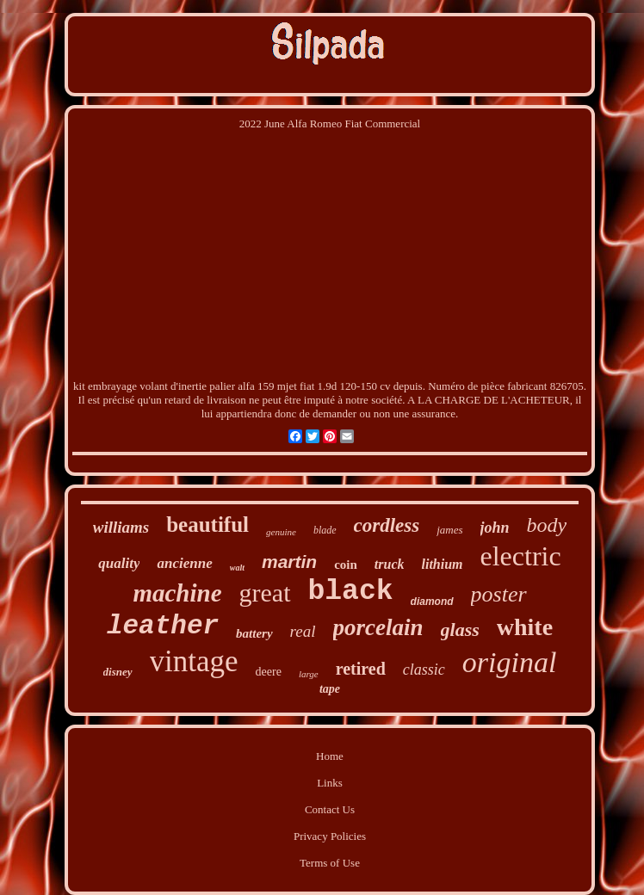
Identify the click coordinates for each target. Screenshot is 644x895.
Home (330, 756)
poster (499, 594)
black (350, 592)
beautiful (207, 524)
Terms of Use (330, 862)
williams (121, 527)
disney (118, 671)
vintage (194, 661)
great (265, 592)
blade (325, 530)
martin (289, 561)
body (547, 525)
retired (361, 668)
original (509, 662)
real (303, 631)
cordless (387, 525)
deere (269, 671)
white (525, 627)
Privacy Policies (330, 836)
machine (177, 593)
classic (424, 669)
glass (460, 629)
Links (330, 782)
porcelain (378, 627)
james (449, 529)
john (495, 527)
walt (237, 567)
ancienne (184, 563)
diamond (432, 602)
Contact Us (330, 809)
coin (345, 564)
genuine (281, 532)
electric (520, 555)
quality (118, 563)
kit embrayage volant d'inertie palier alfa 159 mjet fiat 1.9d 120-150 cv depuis (248, 386)
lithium (441, 564)
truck (390, 564)
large (309, 674)
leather (163, 626)
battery (254, 633)
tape (329, 688)
